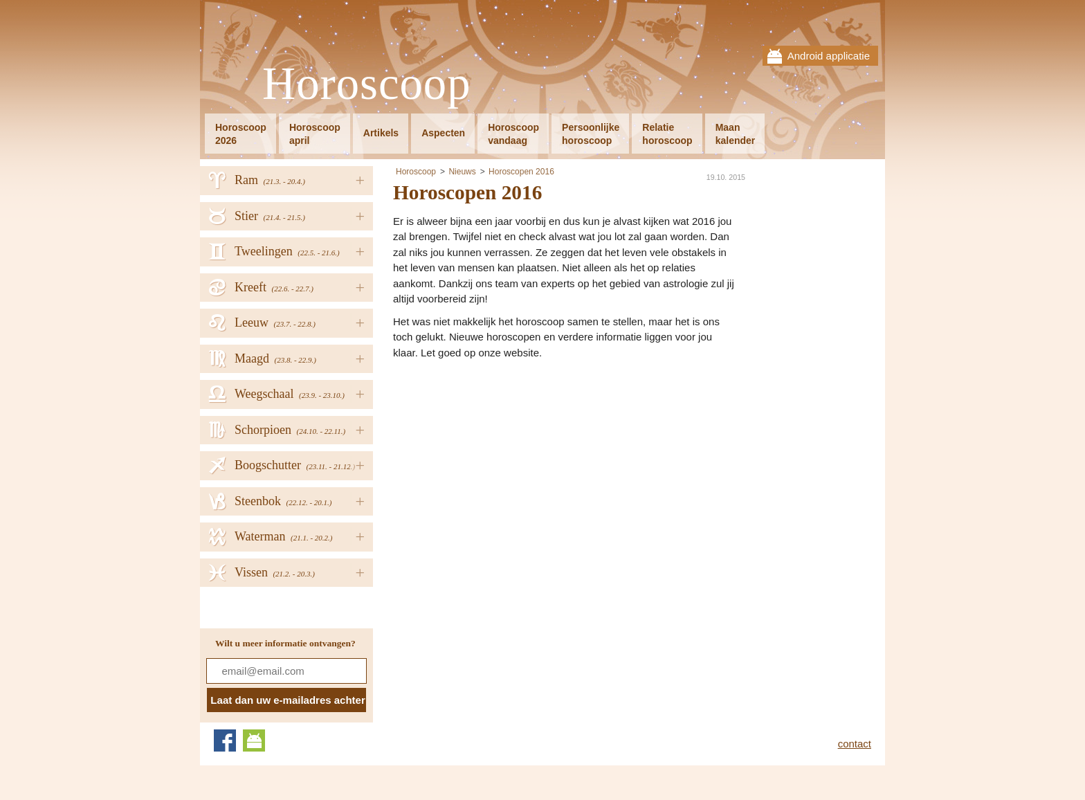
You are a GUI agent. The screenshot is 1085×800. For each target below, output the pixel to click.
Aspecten (443, 132)
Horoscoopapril (314, 134)
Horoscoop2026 (240, 134)
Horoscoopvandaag (513, 134)
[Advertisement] (509, 464)
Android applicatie (828, 56)
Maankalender (735, 134)
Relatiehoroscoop (667, 134)
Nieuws (461, 171)
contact (854, 743)
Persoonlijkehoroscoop (590, 134)
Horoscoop (366, 84)
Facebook (225, 740)
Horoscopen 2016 (521, 171)
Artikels (381, 132)
